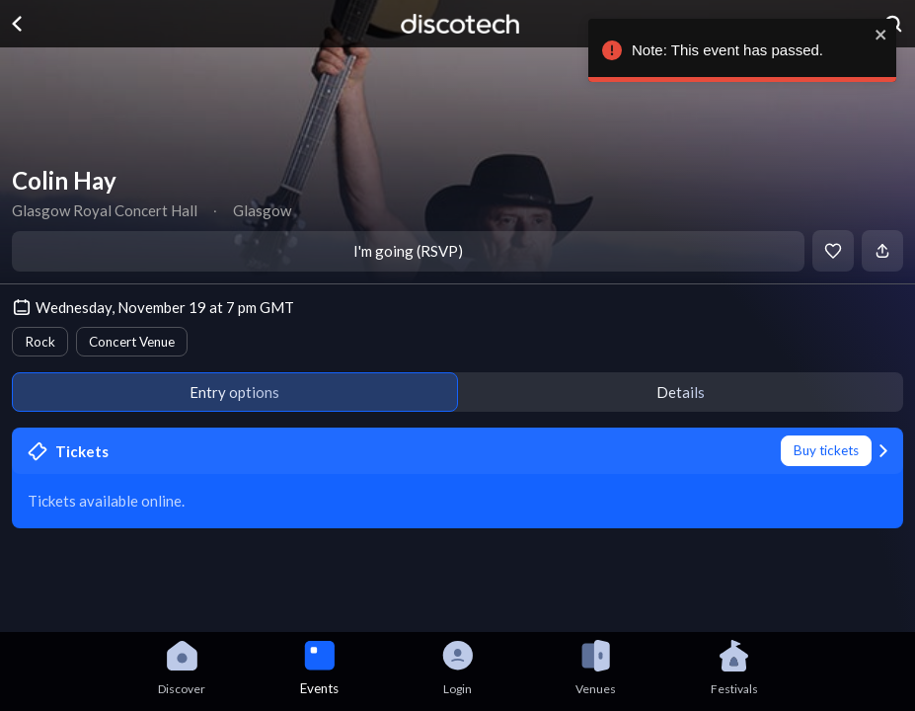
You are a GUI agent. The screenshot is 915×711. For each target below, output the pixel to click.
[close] (876, 34)
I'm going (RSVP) (408, 251)
